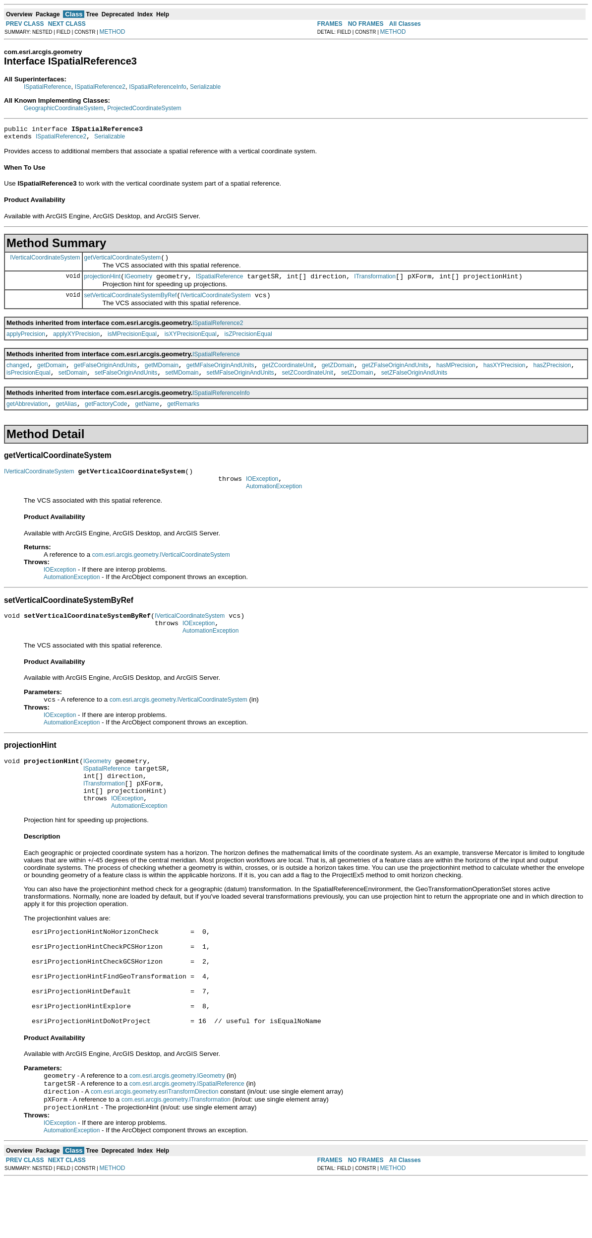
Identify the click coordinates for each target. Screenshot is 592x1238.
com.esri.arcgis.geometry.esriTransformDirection (154, 1147)
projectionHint (102, 282)
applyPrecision (25, 342)
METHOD (112, 31)
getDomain (51, 375)
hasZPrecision (552, 375)
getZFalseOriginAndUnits (395, 375)
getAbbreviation (27, 417)
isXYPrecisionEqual (191, 342)
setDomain (73, 384)
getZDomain (338, 375)
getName (147, 417)
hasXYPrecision (504, 375)
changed (17, 375)
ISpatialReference (47, 86)
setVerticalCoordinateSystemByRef (130, 302)
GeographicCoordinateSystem (64, 108)
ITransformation (375, 282)
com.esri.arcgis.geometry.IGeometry (177, 1129)
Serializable (205, 86)
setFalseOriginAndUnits (126, 384)
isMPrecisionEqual (132, 342)
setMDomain (181, 384)
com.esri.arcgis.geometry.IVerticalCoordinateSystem (161, 572)
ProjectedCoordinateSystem (144, 108)
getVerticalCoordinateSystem (122, 262)
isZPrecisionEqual (248, 342)
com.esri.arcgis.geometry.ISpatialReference (186, 1138)
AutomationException (274, 504)
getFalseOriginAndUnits (105, 375)
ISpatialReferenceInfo (157, 86)
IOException (262, 495)
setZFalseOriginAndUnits (414, 384)
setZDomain (357, 384)
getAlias (66, 417)
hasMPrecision (455, 375)
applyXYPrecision (76, 342)
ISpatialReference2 (100, 86)
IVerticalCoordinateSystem (45, 261)
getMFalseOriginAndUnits (220, 375)
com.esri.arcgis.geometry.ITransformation (176, 1156)
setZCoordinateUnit (307, 384)
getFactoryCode (106, 417)
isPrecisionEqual (28, 384)
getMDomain (161, 375)
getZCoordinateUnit (288, 375)
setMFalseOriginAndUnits (240, 384)
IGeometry (138, 282)
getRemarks (183, 417)
